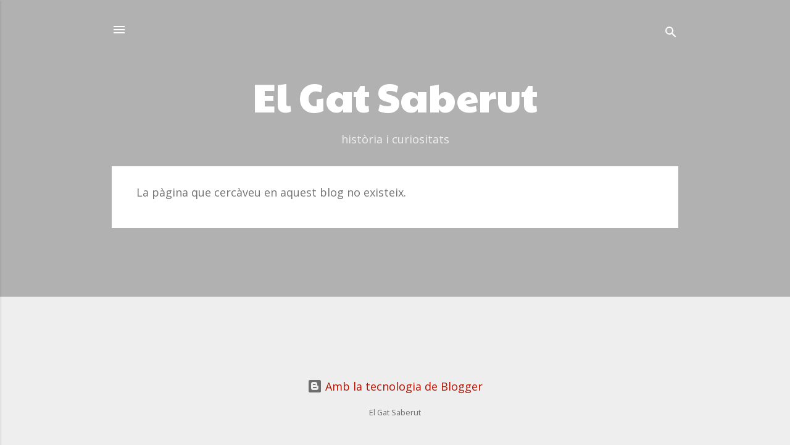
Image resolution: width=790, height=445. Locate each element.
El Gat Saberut (395, 96)
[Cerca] (670, 34)
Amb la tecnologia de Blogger (395, 386)
